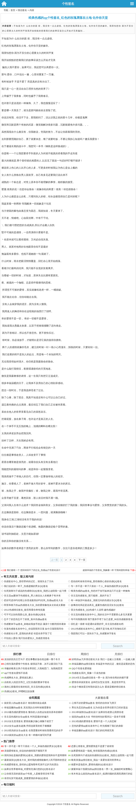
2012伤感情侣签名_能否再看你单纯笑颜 (24, 609)
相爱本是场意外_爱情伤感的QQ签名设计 (92, 764)
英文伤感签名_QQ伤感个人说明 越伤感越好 (93, 609)
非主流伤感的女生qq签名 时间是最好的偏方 (26, 716)
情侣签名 (22, 10)
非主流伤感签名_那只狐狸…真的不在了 (91, 595)
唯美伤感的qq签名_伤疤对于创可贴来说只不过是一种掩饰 (100, 591)
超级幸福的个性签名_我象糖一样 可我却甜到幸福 (106, 570)
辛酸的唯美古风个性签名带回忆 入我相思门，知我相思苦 (33, 668)
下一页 (81, 560)
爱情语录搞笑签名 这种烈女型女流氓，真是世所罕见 (98, 682)
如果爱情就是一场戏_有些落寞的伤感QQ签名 (94, 750)
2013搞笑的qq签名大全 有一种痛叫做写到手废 (27, 735)
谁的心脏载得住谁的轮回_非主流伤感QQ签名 (27, 686)
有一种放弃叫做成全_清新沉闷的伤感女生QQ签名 (96, 600)
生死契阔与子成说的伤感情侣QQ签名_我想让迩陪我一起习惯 (35, 591)
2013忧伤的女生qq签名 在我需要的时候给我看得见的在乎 (33, 730)
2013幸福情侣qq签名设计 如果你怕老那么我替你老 (98, 712)
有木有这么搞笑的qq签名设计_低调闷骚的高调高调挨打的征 (101, 773)
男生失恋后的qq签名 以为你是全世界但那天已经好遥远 (100, 707)
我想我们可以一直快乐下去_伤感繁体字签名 (93, 633)
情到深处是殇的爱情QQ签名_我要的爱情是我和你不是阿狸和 (35, 755)
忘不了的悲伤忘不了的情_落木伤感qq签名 (25, 619)
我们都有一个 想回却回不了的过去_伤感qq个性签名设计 (33, 570)
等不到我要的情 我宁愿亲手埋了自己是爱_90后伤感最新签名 (102, 619)
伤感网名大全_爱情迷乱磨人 (18, 677)
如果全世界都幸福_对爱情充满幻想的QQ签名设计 (29, 769)
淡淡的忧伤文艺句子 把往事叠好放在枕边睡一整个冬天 (32, 659)
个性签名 (68, 3)
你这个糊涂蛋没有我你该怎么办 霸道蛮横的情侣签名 (98, 686)
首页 (13, 10)
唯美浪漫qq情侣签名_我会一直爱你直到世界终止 (96, 760)
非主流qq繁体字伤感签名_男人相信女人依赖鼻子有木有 (32, 595)
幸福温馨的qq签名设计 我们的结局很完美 (93, 730)
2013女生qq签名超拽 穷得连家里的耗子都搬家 (27, 726)
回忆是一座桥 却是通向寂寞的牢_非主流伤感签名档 (97, 624)
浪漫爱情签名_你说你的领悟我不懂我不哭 (25, 750)
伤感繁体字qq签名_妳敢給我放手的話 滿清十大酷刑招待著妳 (35, 624)
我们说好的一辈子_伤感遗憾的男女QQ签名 (26, 586)
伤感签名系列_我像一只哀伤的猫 (88, 673)
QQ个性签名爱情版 (81, 668)
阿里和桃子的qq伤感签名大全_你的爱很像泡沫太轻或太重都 (34, 605)
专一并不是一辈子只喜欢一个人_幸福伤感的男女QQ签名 (100, 586)
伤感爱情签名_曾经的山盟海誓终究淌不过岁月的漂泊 (31, 764)
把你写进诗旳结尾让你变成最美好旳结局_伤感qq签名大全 (33, 600)
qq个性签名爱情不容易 (16, 673)
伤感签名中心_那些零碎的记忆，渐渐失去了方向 (28, 581)
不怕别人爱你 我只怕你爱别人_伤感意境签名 (27, 638)
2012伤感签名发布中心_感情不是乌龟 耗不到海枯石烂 (98, 628)
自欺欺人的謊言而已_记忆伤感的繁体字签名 (26, 682)
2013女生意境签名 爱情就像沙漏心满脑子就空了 (29, 721)
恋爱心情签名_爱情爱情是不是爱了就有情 (92, 746)
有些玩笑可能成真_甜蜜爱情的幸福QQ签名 (26, 778)
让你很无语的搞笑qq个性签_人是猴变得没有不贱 (29, 773)
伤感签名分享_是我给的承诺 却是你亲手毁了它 (28, 633)
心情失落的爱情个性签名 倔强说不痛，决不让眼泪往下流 (33, 664)
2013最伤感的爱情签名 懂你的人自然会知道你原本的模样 (33, 712)
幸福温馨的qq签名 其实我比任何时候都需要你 (27, 707)
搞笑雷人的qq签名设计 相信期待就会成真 (25, 703)
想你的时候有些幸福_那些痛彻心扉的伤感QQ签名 (96, 581)
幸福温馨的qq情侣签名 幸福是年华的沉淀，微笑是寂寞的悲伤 (103, 664)
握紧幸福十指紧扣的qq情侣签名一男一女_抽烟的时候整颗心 (101, 769)
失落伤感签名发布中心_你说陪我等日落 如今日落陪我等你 (33, 628)
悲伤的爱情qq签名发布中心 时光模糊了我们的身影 (97, 726)
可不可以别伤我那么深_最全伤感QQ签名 (25, 614)
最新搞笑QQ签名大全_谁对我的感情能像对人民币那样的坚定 (35, 760)
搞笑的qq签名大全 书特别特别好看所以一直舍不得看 (98, 716)
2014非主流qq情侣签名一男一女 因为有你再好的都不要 (100, 677)
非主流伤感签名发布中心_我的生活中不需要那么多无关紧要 (101, 614)
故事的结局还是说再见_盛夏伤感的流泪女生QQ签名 (97, 605)
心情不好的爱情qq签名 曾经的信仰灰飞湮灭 (94, 703)
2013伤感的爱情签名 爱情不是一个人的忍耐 (94, 721)
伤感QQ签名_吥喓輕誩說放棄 (19, 691)
